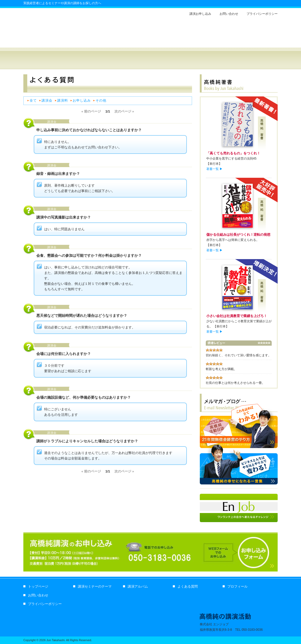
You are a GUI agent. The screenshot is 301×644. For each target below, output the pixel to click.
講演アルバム (173, 60)
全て (33, 100)
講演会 (47, 100)
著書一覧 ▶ (214, 169)
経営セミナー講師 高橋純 (90, 60)
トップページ (38, 586)
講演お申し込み (200, 14)
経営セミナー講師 (45, 39)
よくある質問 (215, 60)
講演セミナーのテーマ (95, 586)
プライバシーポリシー (262, 14)
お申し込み (82, 100)
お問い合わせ (229, 14)
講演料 (62, 100)
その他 (100, 100)
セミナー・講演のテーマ (132, 60)
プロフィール (257, 60)
